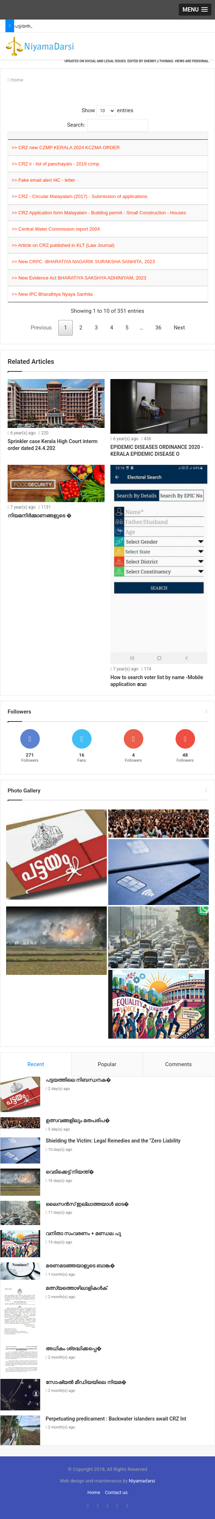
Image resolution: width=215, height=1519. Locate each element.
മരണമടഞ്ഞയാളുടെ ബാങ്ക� (80, 1265)
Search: (107, 125)
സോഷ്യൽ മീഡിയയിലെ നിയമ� (86, 1382)
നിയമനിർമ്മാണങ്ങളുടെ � (40, 515)
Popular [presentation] (107, 1064)
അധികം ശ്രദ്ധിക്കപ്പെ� (74, 1348)
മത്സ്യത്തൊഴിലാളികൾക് (76, 1288)
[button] (195, 10)
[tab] (36, 1065)
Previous (41, 327)
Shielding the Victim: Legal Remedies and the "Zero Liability (113, 1141)
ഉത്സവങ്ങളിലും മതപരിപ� (78, 1120)
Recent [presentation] (36, 1064)
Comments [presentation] (178, 1064)
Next (179, 327)
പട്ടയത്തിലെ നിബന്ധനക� (78, 1080)
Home (15, 80)
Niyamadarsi (142, 1481)
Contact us (116, 1492)
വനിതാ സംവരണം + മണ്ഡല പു (83, 1233)
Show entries (107, 110)
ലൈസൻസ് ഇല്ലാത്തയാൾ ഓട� (87, 1204)
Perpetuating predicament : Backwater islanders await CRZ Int (116, 1419)
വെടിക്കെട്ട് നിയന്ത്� (70, 1172)
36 (158, 327)
